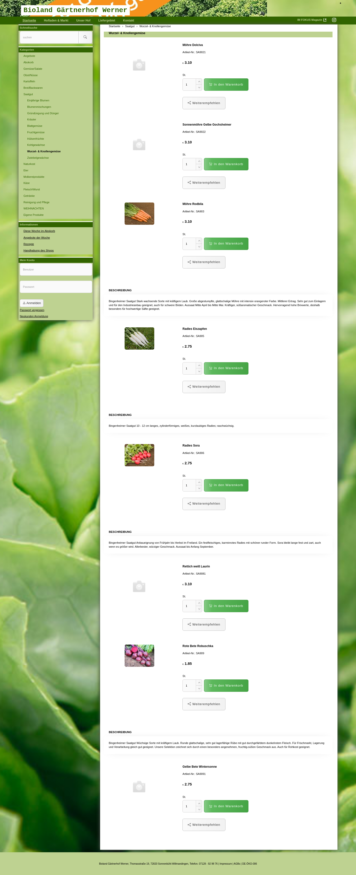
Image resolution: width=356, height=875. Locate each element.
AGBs (237, 863)
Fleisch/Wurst (31, 189)
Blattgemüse (34, 125)
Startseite (29, 20)
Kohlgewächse (36, 144)
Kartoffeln (29, 81)
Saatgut (28, 94)
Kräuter (31, 119)
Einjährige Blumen (38, 100)
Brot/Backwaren (33, 87)
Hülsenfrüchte (35, 138)
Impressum (226, 863)
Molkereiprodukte (33, 176)
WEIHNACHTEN (33, 208)
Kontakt (128, 20)
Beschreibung (120, 290)
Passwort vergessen (32, 309)
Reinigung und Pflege (36, 202)
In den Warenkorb (226, 84)
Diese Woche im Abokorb (38, 230)
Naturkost (29, 163)
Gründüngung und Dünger (43, 113)
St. (184, 74)
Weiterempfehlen (204, 103)
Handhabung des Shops (38, 249)
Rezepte (28, 243)
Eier (25, 170)
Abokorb (28, 62)
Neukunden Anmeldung (34, 315)
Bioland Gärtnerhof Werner (75, 10)
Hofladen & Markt (56, 20)
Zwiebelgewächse (38, 157)
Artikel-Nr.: (188, 52)
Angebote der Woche (36, 237)
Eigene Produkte (33, 214)
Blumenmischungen (39, 106)
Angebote (29, 55)
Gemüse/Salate (32, 68)
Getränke (29, 195)
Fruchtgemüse (35, 132)
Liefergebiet (106, 20)
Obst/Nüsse (30, 75)
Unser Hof (83, 20)
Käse (26, 182)
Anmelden (31, 302)
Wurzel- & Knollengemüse (127, 33)
